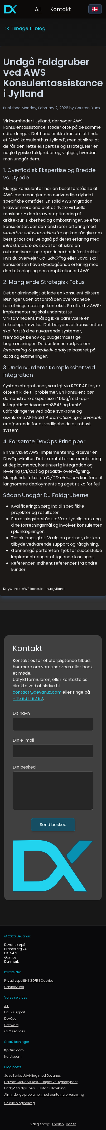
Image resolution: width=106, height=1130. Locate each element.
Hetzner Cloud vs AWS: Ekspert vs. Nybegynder (41, 1082)
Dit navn (21, 713)
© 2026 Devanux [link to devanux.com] (17, 936)
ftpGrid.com (14, 1050)
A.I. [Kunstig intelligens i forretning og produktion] (38, 9)
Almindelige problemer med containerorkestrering (44, 1095)
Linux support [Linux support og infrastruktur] (14, 1012)
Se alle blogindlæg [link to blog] (19, 1103)
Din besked (24, 767)
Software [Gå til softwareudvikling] (11, 1025)
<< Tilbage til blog (24, 28)
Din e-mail (23, 740)
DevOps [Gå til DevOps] (10, 1019)
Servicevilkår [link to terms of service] (14, 987)
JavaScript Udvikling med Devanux (32, 1076)
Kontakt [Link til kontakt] (60, 9)
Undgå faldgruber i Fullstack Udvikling (35, 1088)
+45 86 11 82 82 (28, 698)
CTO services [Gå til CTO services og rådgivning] (14, 1031)
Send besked (53, 825)
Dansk (71, 1124)
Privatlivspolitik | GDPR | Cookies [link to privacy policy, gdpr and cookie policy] (29, 981)
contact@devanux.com (37, 692)
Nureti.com (13, 1057)
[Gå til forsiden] (10, 9)
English (58, 1124)
